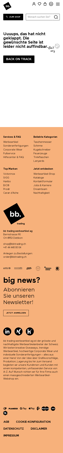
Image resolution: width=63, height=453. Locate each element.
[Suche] (56, 17)
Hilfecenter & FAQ (13, 157)
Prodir (6, 189)
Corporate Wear (12, 149)
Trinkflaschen (41, 157)
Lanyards (38, 161)
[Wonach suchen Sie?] (39, 17)
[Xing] (19, 331)
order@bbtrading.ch (14, 257)
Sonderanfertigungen (15, 146)
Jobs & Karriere (42, 185)
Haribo (7, 181)
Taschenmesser (42, 142)
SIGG (6, 177)
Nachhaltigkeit (41, 193)
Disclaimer (39, 428)
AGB (6, 422)
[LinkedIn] (7, 331)
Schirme (38, 146)
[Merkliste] (39, 4)
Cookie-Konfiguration (33, 422)
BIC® (6, 185)
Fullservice (9, 153)
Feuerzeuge (40, 153)
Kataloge (38, 177)
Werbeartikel (10, 142)
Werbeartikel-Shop (44, 174)
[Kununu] (30, 331)
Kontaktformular (43, 181)
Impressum (11, 435)
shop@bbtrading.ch (14, 244)
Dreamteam (40, 189)
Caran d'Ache (10, 193)
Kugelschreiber (42, 149)
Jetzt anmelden (16, 313)
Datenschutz (13, 428)
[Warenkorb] (45, 4)
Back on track (19, 59)
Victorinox (9, 174)
